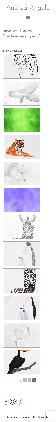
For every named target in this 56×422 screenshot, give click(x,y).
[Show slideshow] (12, 50)
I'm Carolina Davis (42, 417)
